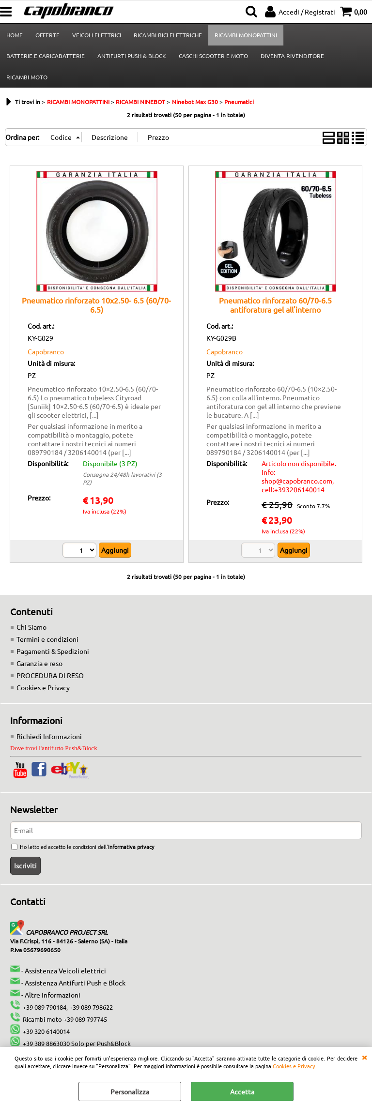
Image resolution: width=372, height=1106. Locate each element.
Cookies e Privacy (294, 1066)
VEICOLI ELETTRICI (96, 35)
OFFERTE (47, 35)
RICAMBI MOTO (26, 77)
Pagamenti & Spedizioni (52, 651)
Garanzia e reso (39, 663)
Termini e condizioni (47, 639)
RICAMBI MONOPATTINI (246, 35)
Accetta (242, 1091)
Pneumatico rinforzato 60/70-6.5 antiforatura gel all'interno (275, 304)
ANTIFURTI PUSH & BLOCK (131, 56)
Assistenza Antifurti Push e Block (75, 982)
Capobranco (46, 351)
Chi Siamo (31, 626)
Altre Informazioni (52, 994)
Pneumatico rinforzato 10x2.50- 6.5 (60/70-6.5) (96, 304)
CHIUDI (364, 1056)
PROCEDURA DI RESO (50, 675)
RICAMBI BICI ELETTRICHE (168, 35)
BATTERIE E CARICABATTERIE (45, 56)
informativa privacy (131, 846)
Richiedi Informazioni (49, 736)
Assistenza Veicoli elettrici (65, 970)
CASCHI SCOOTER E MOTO (213, 56)
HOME (14, 35)
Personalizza (129, 1091)
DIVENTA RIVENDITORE (292, 56)
